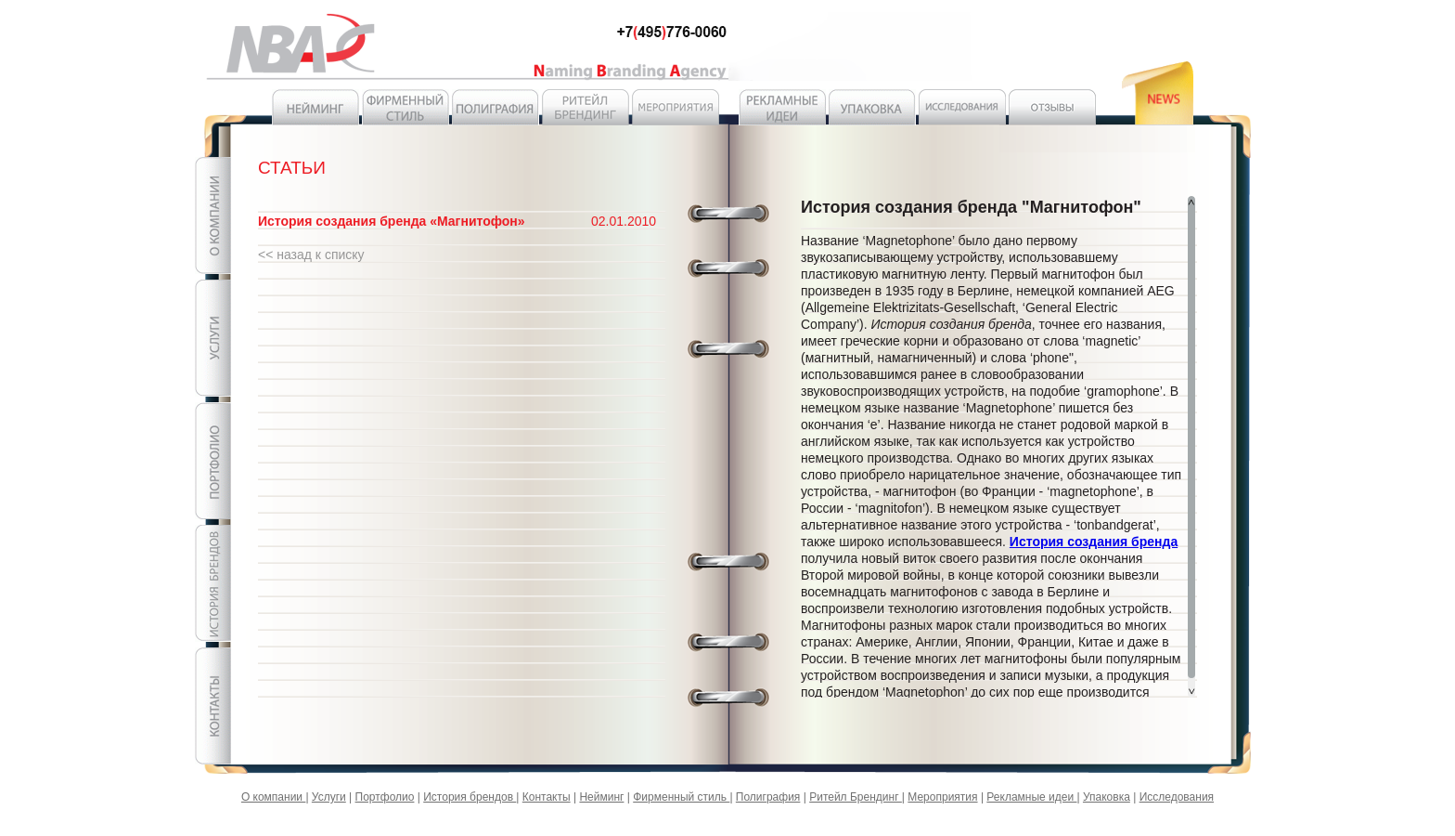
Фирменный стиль (681, 796)
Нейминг (601, 796)
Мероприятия (942, 796)
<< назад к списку (311, 254)
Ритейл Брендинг (855, 796)
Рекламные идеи (1031, 796)
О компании (273, 796)
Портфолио (385, 796)
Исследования (1177, 796)
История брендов (469, 796)
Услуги (329, 796)
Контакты (546, 796)
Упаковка (1106, 796)
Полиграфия (768, 796)
